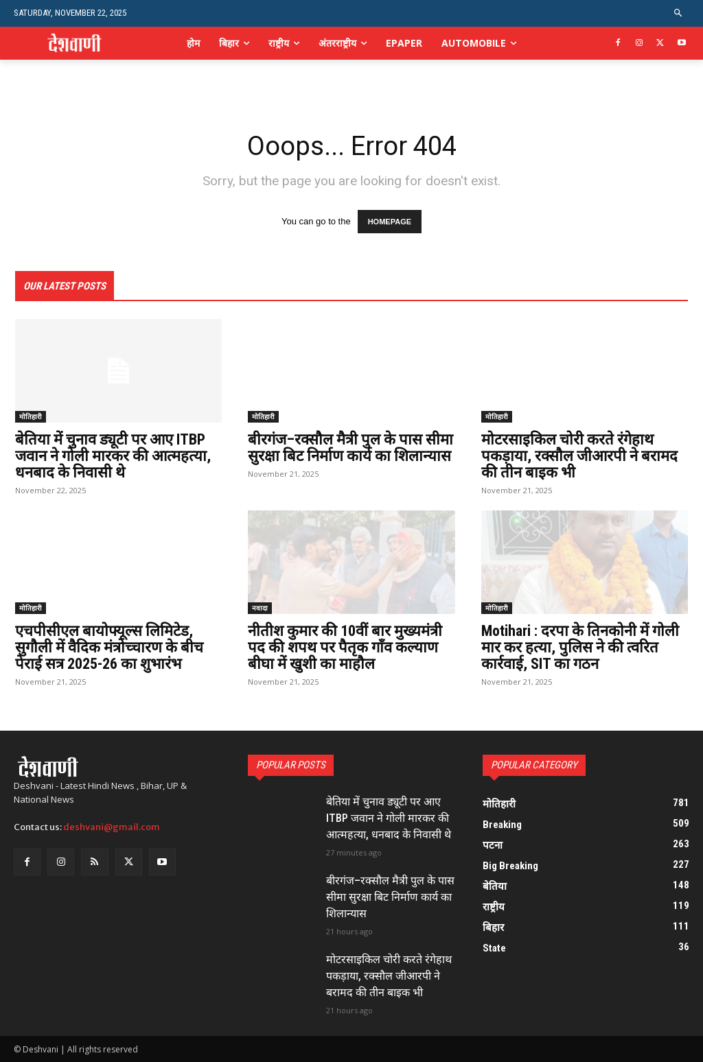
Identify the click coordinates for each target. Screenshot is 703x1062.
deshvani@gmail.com (111, 827)
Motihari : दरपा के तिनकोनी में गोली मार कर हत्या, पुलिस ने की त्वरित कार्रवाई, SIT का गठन (580, 647)
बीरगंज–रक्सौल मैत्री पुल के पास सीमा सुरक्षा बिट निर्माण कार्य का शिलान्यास (350, 447)
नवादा (260, 608)
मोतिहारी (30, 416)
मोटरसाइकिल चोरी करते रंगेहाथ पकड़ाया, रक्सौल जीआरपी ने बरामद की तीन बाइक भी (579, 456)
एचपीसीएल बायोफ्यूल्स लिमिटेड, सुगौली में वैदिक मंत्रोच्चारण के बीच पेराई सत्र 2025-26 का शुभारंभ (109, 647)
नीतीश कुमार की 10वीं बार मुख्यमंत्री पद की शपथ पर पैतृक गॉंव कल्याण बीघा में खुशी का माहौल (345, 647)
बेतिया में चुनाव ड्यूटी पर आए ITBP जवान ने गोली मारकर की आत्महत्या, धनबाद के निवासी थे (113, 456)
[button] (678, 13)
